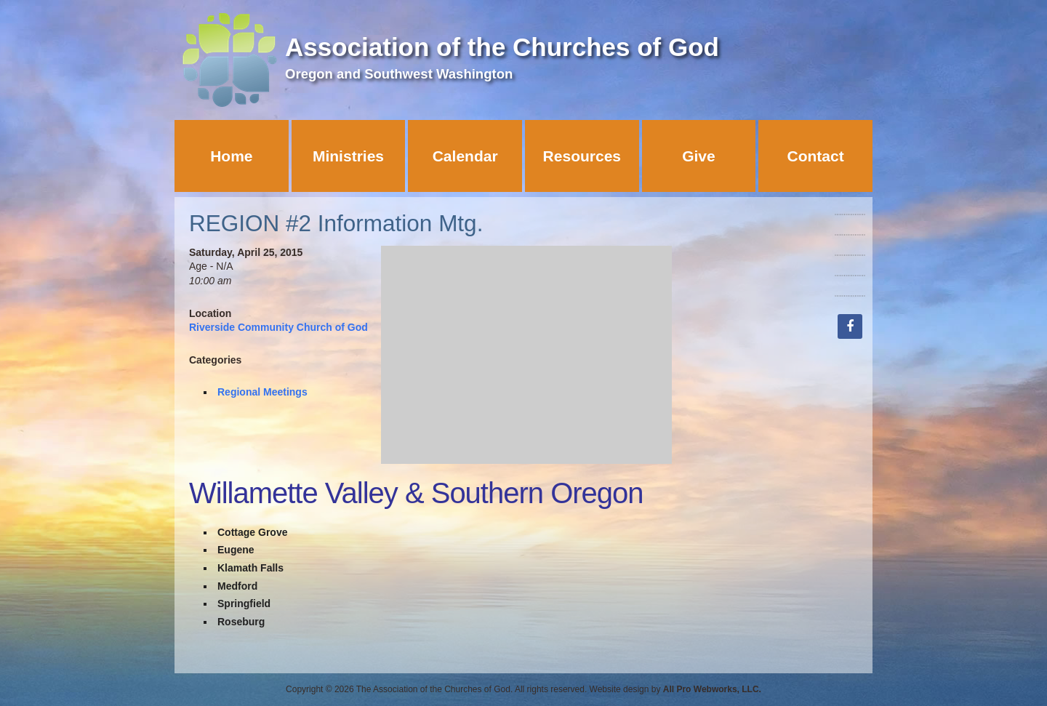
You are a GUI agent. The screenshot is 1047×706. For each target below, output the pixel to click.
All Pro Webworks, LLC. (712, 689)
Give (698, 156)
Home (231, 156)
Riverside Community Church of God (278, 327)
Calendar (465, 156)
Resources (582, 156)
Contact (815, 156)
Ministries (348, 156)
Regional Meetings (262, 392)
